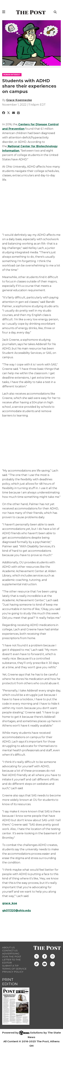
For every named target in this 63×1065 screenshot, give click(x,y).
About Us (8, 947)
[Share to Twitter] (8, 113)
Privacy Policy (12, 971)
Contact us (10, 950)
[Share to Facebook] (3, 113)
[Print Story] (18, 113)
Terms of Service (14, 968)
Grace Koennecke (19, 100)
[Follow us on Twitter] (36, 956)
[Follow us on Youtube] (45, 963)
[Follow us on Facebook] (45, 956)
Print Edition (10, 981)
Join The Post (11, 956)
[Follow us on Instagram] (52, 956)
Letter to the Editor (11, 961)
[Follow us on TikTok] (36, 963)
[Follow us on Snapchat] (52, 963)
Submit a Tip (10, 965)
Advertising (10, 953)
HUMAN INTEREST (11, 75)
